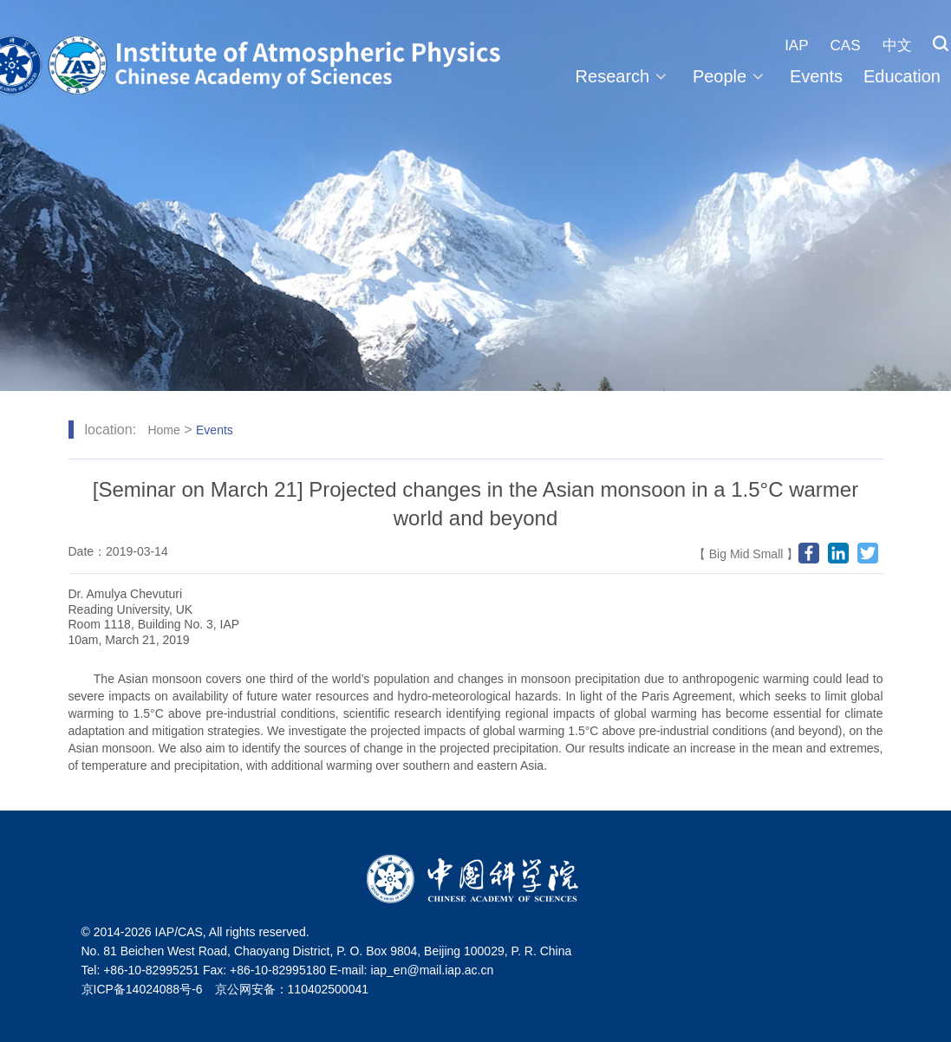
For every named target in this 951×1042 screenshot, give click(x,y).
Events (816, 76)
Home (163, 430)
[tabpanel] (475, 195)
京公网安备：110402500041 (291, 989)
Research (624, 76)
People (731, 76)
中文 (897, 45)
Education (902, 76)
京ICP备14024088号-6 (142, 989)
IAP (796, 45)
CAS (845, 45)
